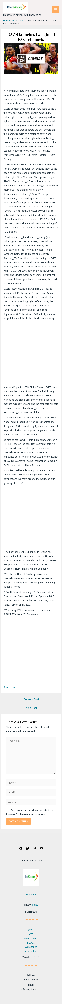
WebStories (31, 946)
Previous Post (31, 699)
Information (31, 951)
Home (6, 20)
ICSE (31, 934)
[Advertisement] (31, 353)
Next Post (31, 707)
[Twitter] (27, 848)
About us (31, 894)
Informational (19, 20)
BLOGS (31, 942)
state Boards (31, 938)
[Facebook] (20, 848)
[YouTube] (41, 848)
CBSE (31, 929)
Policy (35, 904)
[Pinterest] (34, 848)
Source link (9, 687)
